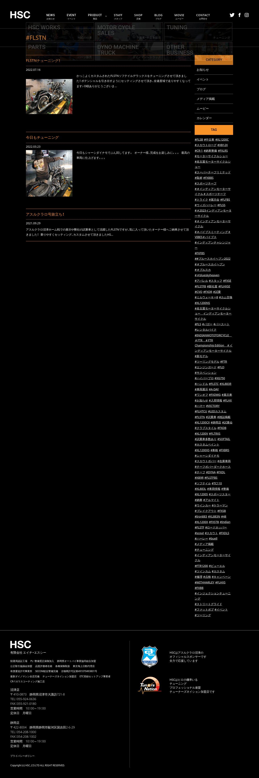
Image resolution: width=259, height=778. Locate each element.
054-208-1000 (26, 732)
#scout (199, 533)
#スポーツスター (219, 494)
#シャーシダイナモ (207, 456)
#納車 (198, 500)
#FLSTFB (200, 286)
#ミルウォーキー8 (206, 297)
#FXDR (207, 292)
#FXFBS (200, 253)
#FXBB (199, 588)
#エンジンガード (205, 367)
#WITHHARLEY (204, 582)
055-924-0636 (26, 699)
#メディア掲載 (204, 544)
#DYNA (211, 472)
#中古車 (209, 140)
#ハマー (200, 406)
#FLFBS (225, 200)
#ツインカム (203, 571)
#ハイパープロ (204, 378)
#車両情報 (213, 489)
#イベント (221, 610)
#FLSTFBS (211, 478)
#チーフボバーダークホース (212, 467)
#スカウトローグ (205, 145)
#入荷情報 (215, 400)
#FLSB (199, 140)
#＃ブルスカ (203, 270)
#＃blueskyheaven (207, 275)
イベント (203, 79)
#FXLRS (223, 151)
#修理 (198, 577)
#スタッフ (215, 281)
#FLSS (221, 205)
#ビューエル (217, 566)
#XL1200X (201, 522)
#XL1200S (201, 494)
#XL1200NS (202, 303)
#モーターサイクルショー (211, 156)
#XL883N (214, 516)
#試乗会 (227, 422)
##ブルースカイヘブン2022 (212, 259)
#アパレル (201, 281)
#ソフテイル (203, 483)
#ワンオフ (201, 395)
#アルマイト (211, 500)
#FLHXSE (224, 286)
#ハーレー (201, 539)
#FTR (223, 362)
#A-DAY (214, 389)
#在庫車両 (224, 461)
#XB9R (199, 478)
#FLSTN (200, 417)
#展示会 (214, 200)
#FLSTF (199, 527)
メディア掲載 (206, 98)
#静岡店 (216, 422)
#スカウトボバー (205, 461)
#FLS (198, 324)
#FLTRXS (214, 434)
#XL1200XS (202, 450)
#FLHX (227, 400)
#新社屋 (212, 286)
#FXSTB (214, 522)
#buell (213, 539)
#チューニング (204, 550)
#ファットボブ (204, 610)
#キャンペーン (221, 577)
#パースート (221, 324)
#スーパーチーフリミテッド (212, 172)
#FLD (221, 367)
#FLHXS (220, 582)
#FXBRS (224, 450)
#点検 (207, 577)
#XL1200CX (202, 422)
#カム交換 (225, 297)
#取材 (198, 178)
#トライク (201, 200)
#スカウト (211, 533)
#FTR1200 (201, 566)
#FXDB (222, 428)
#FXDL (221, 472)
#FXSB (222, 511)
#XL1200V (201, 434)
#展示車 (227, 395)
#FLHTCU (201, 411)
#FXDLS (224, 533)
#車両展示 (201, 389)
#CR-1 (199, 151)
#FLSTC (214, 384)
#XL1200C (222, 140)
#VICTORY (213, 406)
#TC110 (217, 483)
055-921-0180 (26, 704)
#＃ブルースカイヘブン (210, 264)
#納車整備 (210, 151)
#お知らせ (201, 400)
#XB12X (223, 145)
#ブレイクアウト (205, 511)
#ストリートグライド (208, 604)
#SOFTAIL (224, 439)
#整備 (225, 489)
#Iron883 (201, 516)
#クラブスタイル (205, 428)
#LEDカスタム (217, 411)
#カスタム (218, 571)
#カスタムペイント (207, 444)
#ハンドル (201, 384)
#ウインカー (203, 505)
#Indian (225, 522)
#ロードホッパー (216, 527)
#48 (223, 516)
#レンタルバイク (205, 330)
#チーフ (200, 472)
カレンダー (204, 118)
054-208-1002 (26, 737)
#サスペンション (205, 373)
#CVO (198, 292)
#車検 (214, 450)
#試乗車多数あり (205, 439)
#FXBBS (208, 178)
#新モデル (201, 356)
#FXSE (227, 281)
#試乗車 (211, 417)
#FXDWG (215, 395)
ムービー (203, 108)
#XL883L (200, 489)
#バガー (207, 324)
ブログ (201, 89)
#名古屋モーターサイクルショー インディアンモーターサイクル (213, 313)
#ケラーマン (220, 505)
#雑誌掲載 (223, 417)
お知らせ (203, 69)
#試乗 (217, 292)
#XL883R (225, 384)
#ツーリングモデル (207, 362)
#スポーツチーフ (205, 183)
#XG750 (220, 378)
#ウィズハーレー (205, 205)
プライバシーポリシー (22, 756)
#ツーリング (203, 615)
